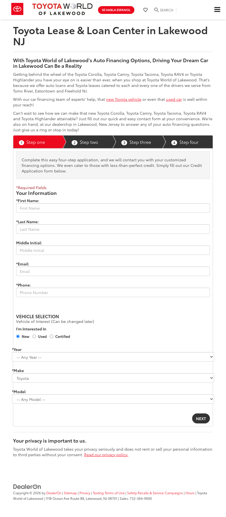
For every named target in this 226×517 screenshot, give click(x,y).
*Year (16, 349)
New (25, 336)
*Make (18, 370)
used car (174, 99)
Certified (62, 336)
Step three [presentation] (136, 142)
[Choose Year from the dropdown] (113, 357)
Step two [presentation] (85, 142)
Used (42, 336)
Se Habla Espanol (116, 9)
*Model (19, 391)
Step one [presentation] (32, 142)
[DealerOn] (27, 486)
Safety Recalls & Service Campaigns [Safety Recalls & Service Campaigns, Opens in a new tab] (155, 492)
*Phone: (23, 285)
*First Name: (27, 200)
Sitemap (70, 492)
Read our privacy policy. (106, 454)
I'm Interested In (31, 329)
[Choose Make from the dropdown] (113, 378)
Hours (190, 492)
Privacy (84, 492)
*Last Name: (27, 221)
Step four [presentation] (185, 142)
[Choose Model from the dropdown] (113, 399)
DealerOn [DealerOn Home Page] (53, 492)
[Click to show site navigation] (217, 9)
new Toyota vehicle (123, 99)
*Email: (22, 264)
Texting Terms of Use (109, 492)
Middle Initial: (29, 242)
